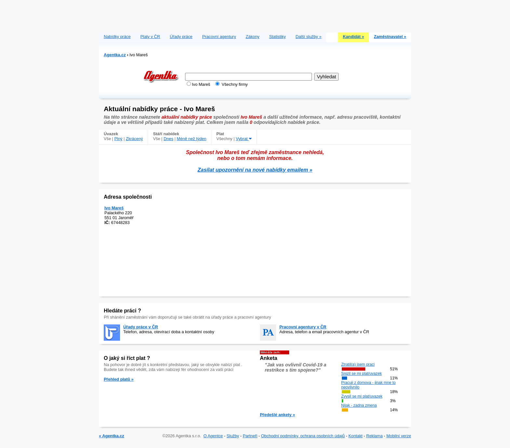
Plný (118, 138)
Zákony (253, 36)
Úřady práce (181, 36)
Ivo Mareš (114, 207)
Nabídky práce (117, 36)
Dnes (168, 138)
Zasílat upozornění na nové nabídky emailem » (255, 170)
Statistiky (277, 36)
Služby (233, 435)
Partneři (250, 435)
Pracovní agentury (219, 36)
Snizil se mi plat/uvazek (361, 373)
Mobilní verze (398, 435)
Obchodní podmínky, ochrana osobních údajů (303, 435)
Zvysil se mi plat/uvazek (361, 396)
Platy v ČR (150, 36)
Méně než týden (191, 138)
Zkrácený (134, 138)
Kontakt (355, 435)
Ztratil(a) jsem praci (358, 364)
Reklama (374, 435)
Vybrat (244, 138)
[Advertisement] (255, 14)
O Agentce (213, 435)
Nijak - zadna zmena (359, 405)
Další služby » (309, 36)
